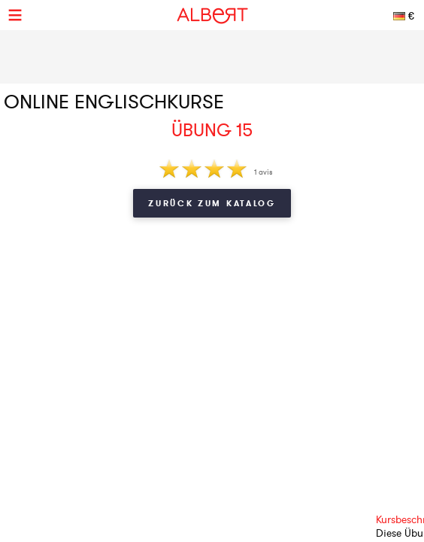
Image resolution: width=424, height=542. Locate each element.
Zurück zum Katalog (212, 203)
